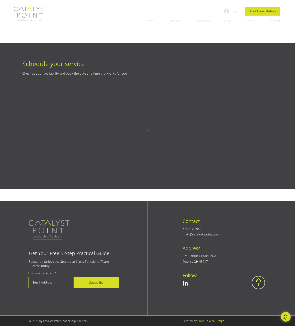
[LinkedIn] (186, 284)
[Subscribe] (96, 282)
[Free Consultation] (262, 11)
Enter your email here (41, 273)
